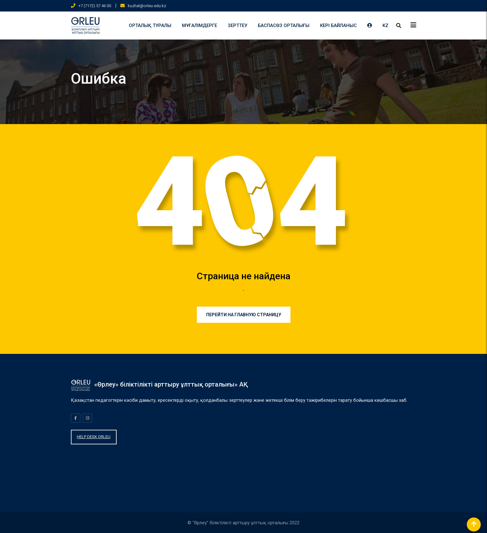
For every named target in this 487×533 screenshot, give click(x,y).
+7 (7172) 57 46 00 (94, 5)
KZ (385, 25)
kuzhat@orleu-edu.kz (147, 5)
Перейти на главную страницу (243, 314)
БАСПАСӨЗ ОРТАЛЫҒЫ (283, 25)
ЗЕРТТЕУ (237, 25)
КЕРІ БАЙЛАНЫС (338, 25)
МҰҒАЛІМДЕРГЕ (199, 25)
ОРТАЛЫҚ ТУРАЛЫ (150, 25)
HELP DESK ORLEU (93, 436)
